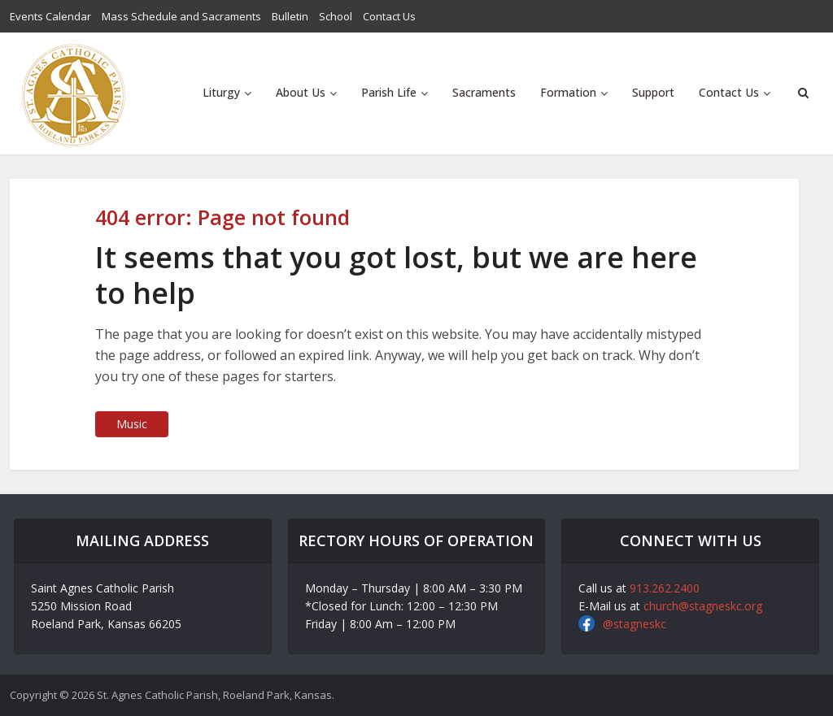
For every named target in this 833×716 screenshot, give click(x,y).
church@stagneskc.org (702, 606)
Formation (568, 92)
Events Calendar (50, 16)
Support (653, 92)
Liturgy (221, 92)
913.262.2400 (665, 588)
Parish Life (388, 92)
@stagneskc (634, 623)
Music (131, 424)
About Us (300, 92)
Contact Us (389, 16)
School (335, 16)
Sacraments (484, 92)
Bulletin (290, 16)
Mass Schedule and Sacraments (181, 16)
